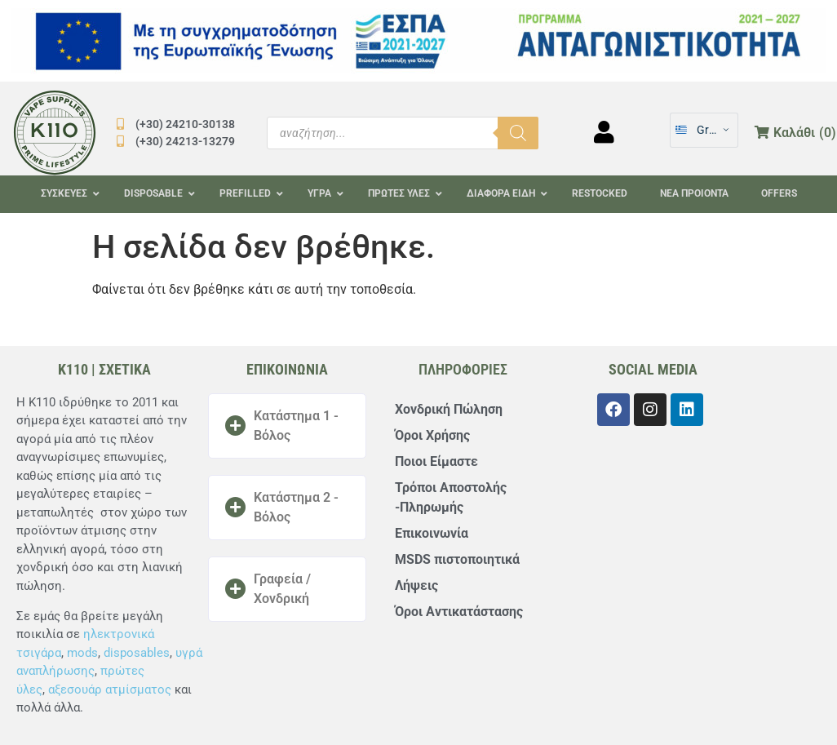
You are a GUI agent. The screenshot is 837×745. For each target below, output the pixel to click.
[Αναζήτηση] (518, 133)
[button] (287, 426)
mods (82, 652)
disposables (137, 652)
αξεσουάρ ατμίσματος (109, 689)
